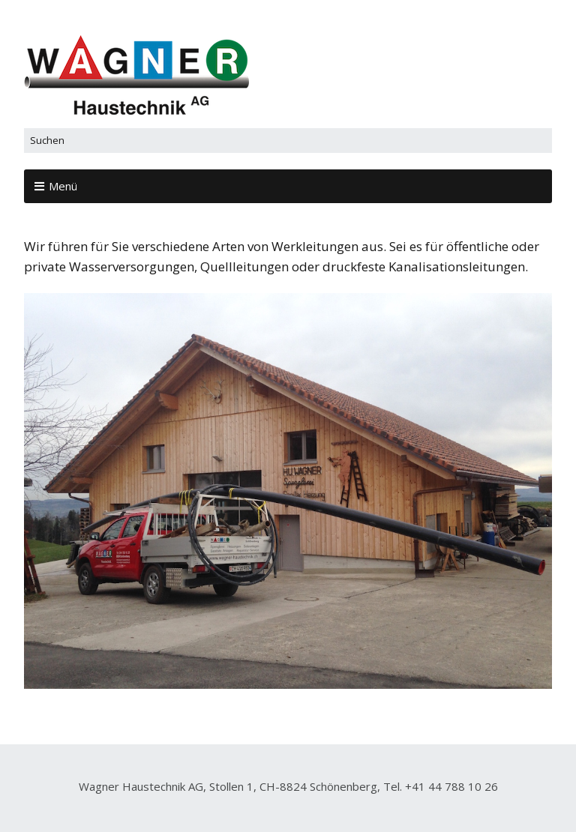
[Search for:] (288, 140)
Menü (63, 185)
